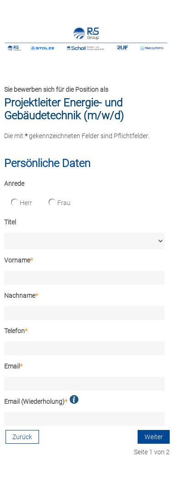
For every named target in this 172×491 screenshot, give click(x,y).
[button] (74, 399)
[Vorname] (84, 278)
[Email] (84, 384)
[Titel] (84, 241)
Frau (60, 202)
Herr (21, 202)
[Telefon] (84, 348)
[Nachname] (84, 313)
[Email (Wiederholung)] (84, 419)
